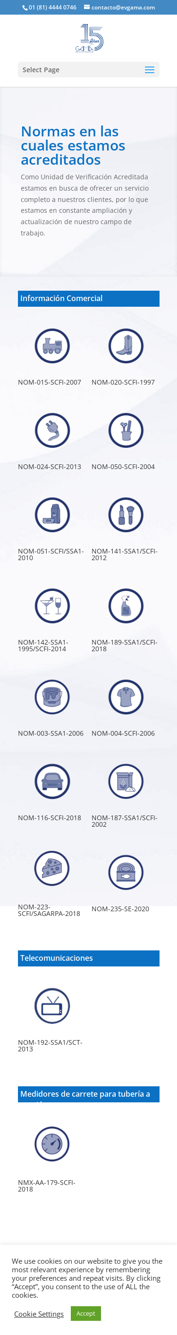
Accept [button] (85, 1313)
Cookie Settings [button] (39, 1314)
